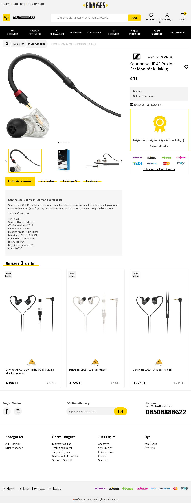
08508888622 (166, 412)
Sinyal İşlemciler (135, 33)
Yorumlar (47, 181)
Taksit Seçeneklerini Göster (159, 169)
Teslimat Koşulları (61, 443)
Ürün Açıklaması (20, 181)
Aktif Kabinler (12, 443)
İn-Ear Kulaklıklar (36, 43)
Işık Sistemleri (114, 33)
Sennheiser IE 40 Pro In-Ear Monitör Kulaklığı (73, 43)
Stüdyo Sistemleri (35, 33)
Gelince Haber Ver (144, 96)
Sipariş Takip (19, 4)
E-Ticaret (84, 499)
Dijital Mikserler (14, 448)
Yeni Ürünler (105, 448)
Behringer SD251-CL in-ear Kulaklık (88, 369)
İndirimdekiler (106, 452)
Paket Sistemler (157, 33)
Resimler (92, 181)
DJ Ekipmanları (57, 33)
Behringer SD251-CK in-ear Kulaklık (152, 369)
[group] (64, 96)
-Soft (76, 499)
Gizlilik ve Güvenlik (62, 460)
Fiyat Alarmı (154, 104)
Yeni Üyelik (151, 443)
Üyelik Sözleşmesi (62, 448)
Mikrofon (76, 32)
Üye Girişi (150, 448)
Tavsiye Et (137, 104)
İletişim (102, 456)
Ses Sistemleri (13, 33)
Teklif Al (6, 4)
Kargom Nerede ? (37, 4)
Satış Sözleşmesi (61, 452)
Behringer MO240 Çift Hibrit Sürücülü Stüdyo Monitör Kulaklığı (30, 371)
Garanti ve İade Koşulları (65, 456)
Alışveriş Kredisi (159, 146)
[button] (58, 142)
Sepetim (102, 460)
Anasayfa (103, 443)
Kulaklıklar (94, 32)
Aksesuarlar (178, 32)
